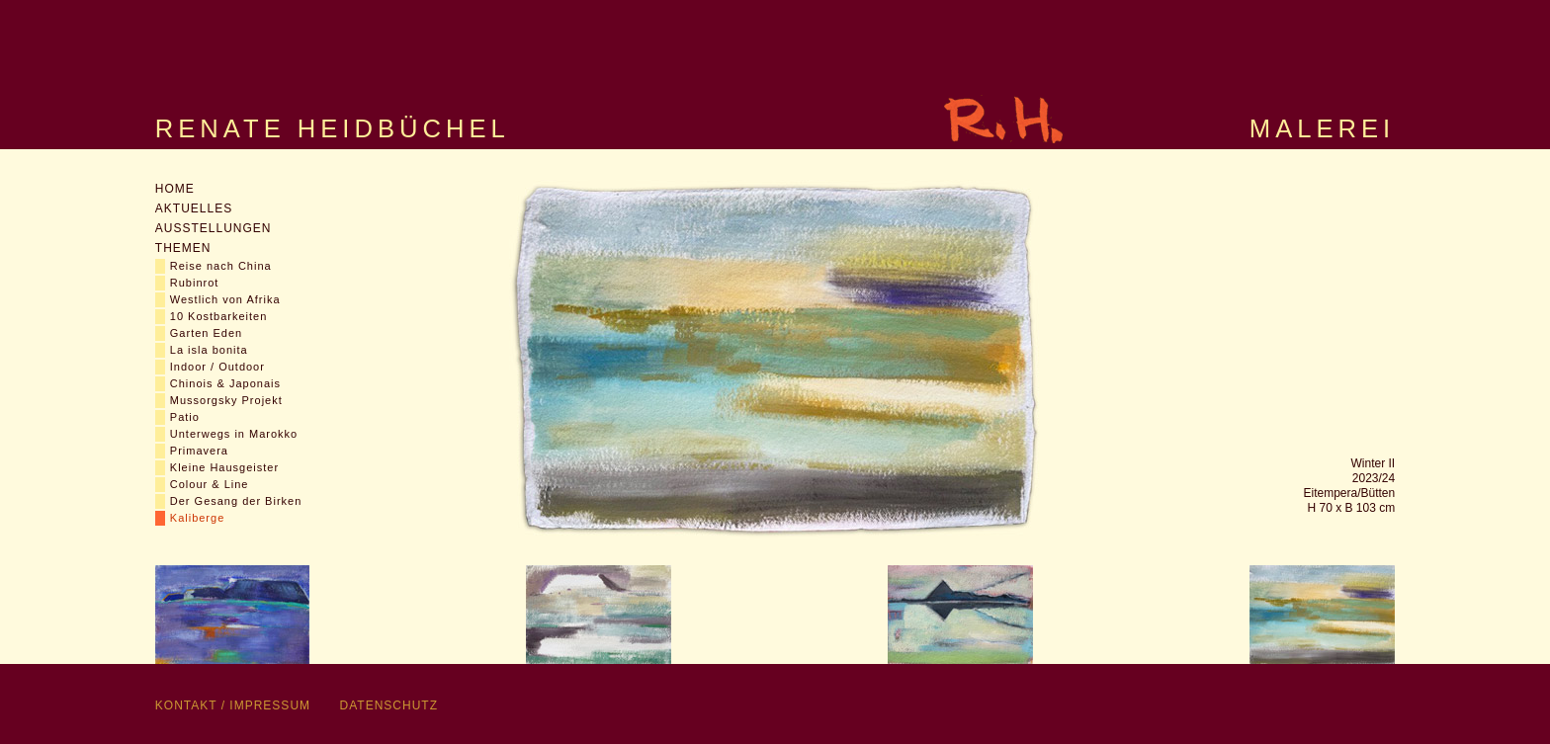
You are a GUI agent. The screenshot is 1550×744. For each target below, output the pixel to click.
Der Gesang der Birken (236, 501)
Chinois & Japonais (225, 383)
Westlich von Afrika (225, 299)
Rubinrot (194, 283)
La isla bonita (209, 350)
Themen (183, 248)
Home (175, 189)
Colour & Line (209, 484)
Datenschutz (389, 705)
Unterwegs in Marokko (234, 434)
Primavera (199, 450)
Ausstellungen (213, 228)
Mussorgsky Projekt (226, 400)
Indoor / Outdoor (217, 366)
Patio (185, 417)
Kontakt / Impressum (232, 705)
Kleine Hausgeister (224, 467)
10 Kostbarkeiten (219, 316)
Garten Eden (206, 333)
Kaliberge (197, 518)
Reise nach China (221, 266)
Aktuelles (193, 208)
